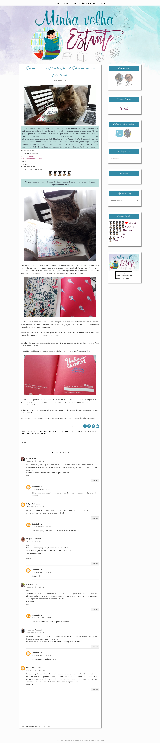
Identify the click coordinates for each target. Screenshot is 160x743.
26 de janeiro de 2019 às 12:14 (41, 572)
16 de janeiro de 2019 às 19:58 (41, 527)
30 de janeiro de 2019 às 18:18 (35, 670)
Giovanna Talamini (34, 630)
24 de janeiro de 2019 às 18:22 (35, 633)
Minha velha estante (68, 740)
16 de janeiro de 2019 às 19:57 (41, 489)
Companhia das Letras (66, 431)
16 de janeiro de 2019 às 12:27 (35, 461)
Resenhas (45, 433)
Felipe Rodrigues (33, 504)
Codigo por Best (99, 740)
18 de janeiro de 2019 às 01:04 (35, 587)
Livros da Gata (83, 431)
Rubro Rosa (31, 458)
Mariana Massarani (28, 156)
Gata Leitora (37, 486)
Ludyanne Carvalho (34, 539)
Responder (95, 481)
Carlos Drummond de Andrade (32, 159)
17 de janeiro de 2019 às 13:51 (35, 541)
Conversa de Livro (33, 667)
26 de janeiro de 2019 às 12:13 (41, 655)
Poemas (30, 433)
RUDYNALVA (31, 584)
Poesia (38, 433)
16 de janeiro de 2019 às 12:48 (35, 507)
